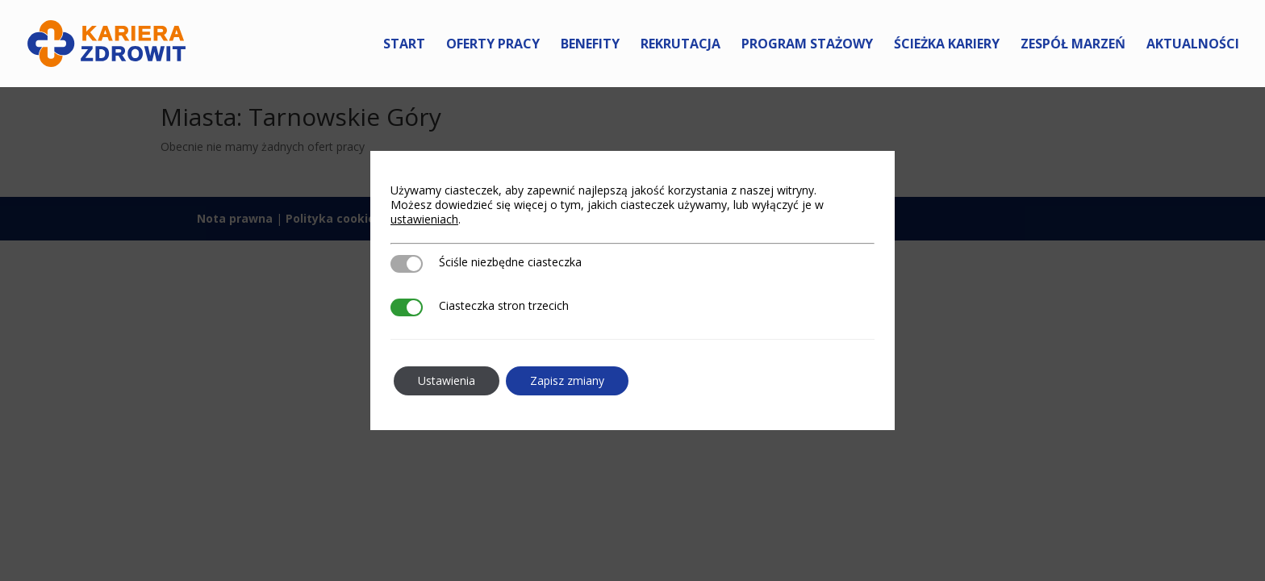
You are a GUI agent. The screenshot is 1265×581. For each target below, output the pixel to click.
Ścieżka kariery (947, 45)
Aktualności (1192, 45)
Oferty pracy (493, 45)
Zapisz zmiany (567, 380)
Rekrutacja (680, 45)
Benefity (590, 45)
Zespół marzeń (1073, 45)
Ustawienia (446, 380)
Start (404, 45)
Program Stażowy (807, 45)
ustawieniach (424, 219)
